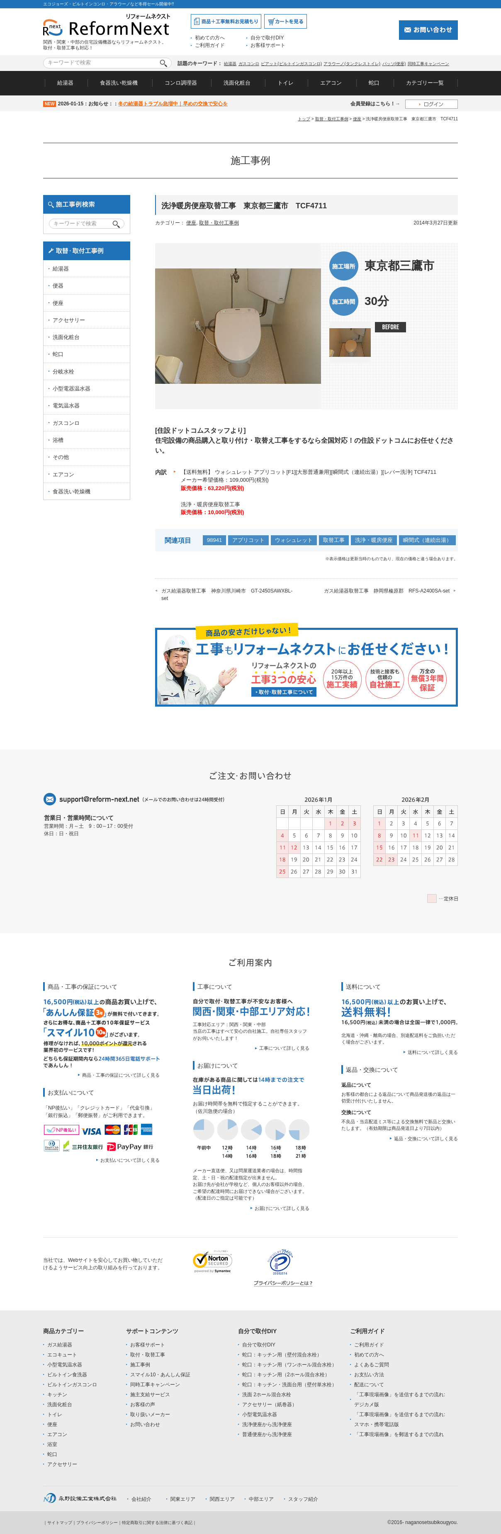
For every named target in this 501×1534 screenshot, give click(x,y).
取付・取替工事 (147, 1355)
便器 (58, 286)
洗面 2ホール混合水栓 (266, 1394)
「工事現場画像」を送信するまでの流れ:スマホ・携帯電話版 (399, 1419)
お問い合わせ (145, 1424)
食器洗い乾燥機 (119, 83)
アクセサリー (69, 320)
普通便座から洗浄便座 (267, 1434)
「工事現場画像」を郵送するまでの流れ (399, 1434)
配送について (369, 1385)
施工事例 (140, 1365)
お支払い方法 (369, 1375)
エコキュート (62, 1355)
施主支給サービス (150, 1394)
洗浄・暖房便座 (374, 540)
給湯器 (230, 63)
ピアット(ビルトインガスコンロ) (291, 63)
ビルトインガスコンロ (72, 1385)
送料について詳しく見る (433, 1052)
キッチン (57, 1394)
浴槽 (58, 440)
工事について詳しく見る (284, 1048)
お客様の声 (142, 1404)
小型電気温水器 (64, 1365)
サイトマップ (59, 1522)
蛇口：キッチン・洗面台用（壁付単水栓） (289, 1385)
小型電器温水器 (71, 388)
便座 (357, 119)
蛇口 (374, 83)
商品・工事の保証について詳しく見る (121, 1075)
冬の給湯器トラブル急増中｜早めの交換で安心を (173, 104)
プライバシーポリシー (97, 1522)
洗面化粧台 (237, 83)
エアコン (331, 83)
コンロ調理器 (181, 83)
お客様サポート (267, 45)
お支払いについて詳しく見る (130, 1160)
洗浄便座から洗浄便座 (267, 1424)
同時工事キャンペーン (428, 63)
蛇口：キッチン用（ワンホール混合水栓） (289, 1365)
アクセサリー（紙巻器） (269, 1404)
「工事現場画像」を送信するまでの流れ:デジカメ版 (399, 1399)
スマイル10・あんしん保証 (160, 1375)
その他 (61, 457)
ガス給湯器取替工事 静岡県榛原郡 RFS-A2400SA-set (387, 591)
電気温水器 (66, 405)
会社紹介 (141, 1499)
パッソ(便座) (394, 63)
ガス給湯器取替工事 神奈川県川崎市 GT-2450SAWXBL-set (226, 594)
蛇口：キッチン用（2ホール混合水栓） (286, 1375)
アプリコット (248, 540)
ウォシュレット (294, 540)
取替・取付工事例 (331, 119)
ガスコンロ (248, 63)
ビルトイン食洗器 (67, 1375)
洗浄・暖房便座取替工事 (210, 504)
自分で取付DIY (267, 38)
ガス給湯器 (59, 1345)
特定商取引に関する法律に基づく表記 (157, 1522)
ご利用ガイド (210, 45)
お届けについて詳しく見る (282, 1208)
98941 (214, 540)
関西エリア (222, 1499)
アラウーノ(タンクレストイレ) (351, 63)
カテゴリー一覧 (425, 83)
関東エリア (182, 1499)
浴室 (52, 1444)
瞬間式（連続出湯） (427, 540)
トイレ (285, 83)
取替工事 (334, 540)
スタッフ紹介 (303, 1499)
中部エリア (261, 1499)
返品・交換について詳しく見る (426, 1138)
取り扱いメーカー (150, 1414)
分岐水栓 (63, 371)
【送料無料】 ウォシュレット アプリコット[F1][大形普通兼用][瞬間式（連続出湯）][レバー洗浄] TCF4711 (308, 472)
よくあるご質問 (371, 1365)
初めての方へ (210, 38)
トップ (304, 119)
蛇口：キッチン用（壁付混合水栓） (282, 1355)
